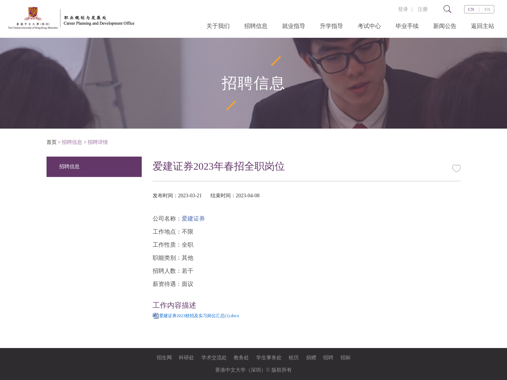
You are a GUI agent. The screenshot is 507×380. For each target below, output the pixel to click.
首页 (52, 142)
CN (471, 9)
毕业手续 (407, 26)
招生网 (164, 357)
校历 (294, 357)
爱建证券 (193, 218)
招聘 (328, 357)
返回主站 (482, 26)
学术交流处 (214, 357)
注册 (423, 9)
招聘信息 (255, 26)
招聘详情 (98, 142)
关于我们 (218, 26)
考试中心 (369, 26)
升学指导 (331, 26)
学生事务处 (269, 357)
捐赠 (311, 357)
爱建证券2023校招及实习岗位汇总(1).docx (199, 315)
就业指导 (293, 26)
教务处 (241, 357)
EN (487, 9)
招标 (346, 357)
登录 (403, 9)
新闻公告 (444, 26)
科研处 (186, 357)
